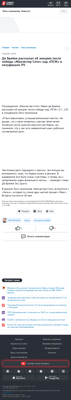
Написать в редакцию (52, 339)
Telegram (25, 211)
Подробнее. (7, 392)
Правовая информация (52, 344)
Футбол (15, 47)
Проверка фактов (52, 348)
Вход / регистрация (19, 352)
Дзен (39, 211)
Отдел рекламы (19, 348)
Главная (6, 47)
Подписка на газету (19, 344)
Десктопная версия (19, 357)
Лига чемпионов (28, 47)
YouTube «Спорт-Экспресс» (35, 363)
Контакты (52, 352)
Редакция (19, 339)
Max (51, 211)
